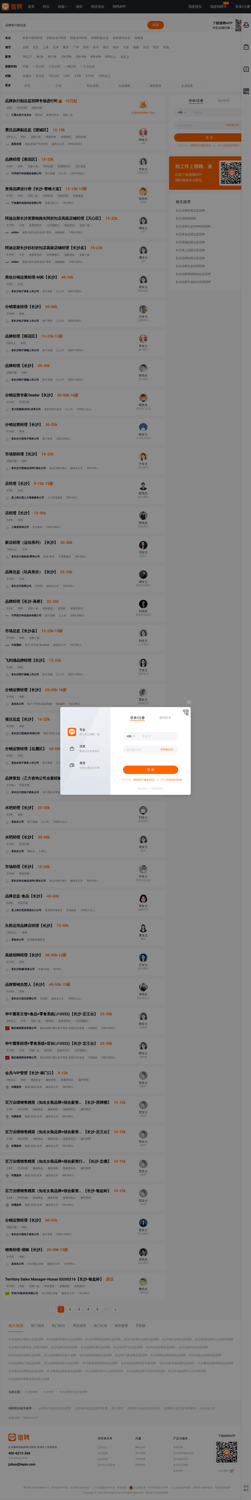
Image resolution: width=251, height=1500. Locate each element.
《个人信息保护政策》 (171, 779)
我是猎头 (143, 788)
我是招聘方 (157, 788)
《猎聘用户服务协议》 (143, 779)
